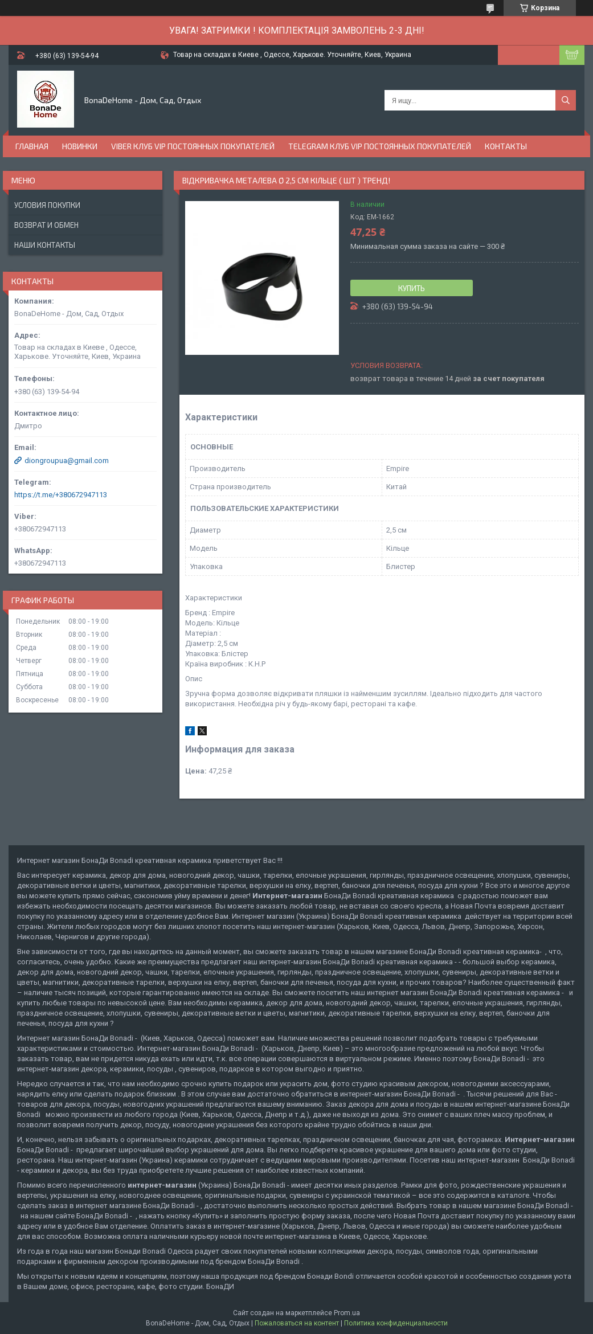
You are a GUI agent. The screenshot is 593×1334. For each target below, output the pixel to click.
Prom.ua (347, 1313)
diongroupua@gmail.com (66, 460)
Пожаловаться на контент (297, 1323)
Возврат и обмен (46, 225)
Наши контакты (44, 244)
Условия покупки (47, 205)
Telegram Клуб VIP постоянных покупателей (379, 146)
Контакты (506, 146)
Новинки (79, 146)
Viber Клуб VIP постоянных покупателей (193, 146)
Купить (411, 288)
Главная (31, 146)
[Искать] (565, 100)
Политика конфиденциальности (396, 1323)
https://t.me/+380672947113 (60, 494)
